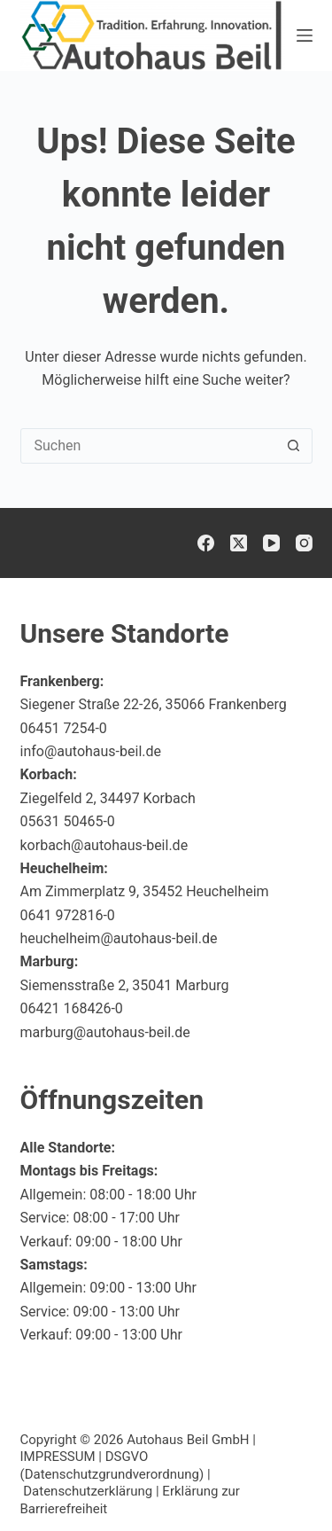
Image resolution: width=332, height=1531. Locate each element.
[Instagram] (304, 543)
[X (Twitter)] (238, 543)
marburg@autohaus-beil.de (105, 1032)
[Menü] (305, 35)
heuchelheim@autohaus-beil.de (119, 938)
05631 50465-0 (67, 821)
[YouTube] (271, 543)
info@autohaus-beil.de (91, 751)
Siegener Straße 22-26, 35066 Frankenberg (153, 704)
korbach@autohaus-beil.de (104, 845)
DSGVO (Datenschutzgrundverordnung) (112, 1465)
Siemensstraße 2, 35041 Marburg (124, 985)
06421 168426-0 (71, 1008)
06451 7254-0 (63, 728)
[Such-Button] (294, 446)
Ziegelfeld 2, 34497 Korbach (108, 798)
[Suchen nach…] (148, 446)
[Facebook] (205, 543)
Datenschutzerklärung (87, 1491)
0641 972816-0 (67, 915)
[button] (275, 1481)
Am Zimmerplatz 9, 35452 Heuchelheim (144, 891)
